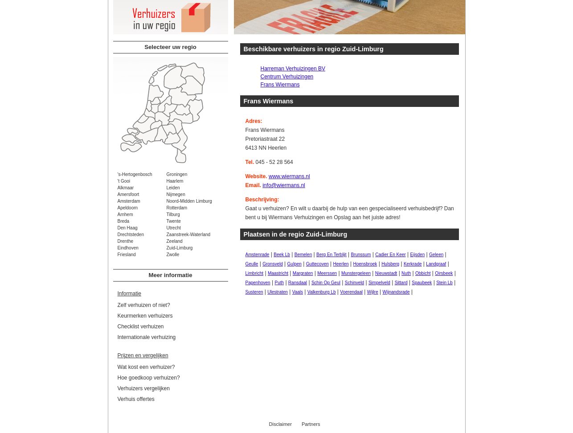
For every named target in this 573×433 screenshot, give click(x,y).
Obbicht (422, 273)
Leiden (173, 187)
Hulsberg (390, 263)
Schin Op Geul (325, 282)
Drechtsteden (131, 234)
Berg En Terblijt (331, 254)
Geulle (252, 263)
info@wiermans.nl (283, 185)
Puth (279, 282)
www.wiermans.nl (289, 176)
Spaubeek (422, 282)
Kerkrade (413, 263)
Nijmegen (176, 194)
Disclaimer (280, 424)
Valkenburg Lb (321, 292)
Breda (124, 221)
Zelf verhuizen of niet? (144, 305)
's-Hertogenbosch (135, 174)
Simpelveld (379, 282)
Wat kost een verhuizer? (146, 367)
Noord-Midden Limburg (189, 201)
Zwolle (173, 254)
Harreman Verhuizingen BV (293, 68)
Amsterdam (129, 201)
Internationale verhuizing (147, 337)
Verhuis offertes (136, 399)
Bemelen (303, 254)
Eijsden (417, 254)
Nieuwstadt (386, 273)
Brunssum (361, 254)
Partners (311, 424)
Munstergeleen (356, 273)
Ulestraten (277, 292)
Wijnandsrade (396, 292)
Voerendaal (351, 292)
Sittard (401, 282)
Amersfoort (128, 194)
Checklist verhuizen (141, 326)
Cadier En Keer (390, 254)
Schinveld (354, 282)
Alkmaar (126, 187)
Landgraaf (436, 263)
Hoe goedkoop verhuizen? (149, 378)
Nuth (406, 273)
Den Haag (128, 227)
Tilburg (173, 214)
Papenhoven (258, 282)
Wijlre (372, 292)
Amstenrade (258, 254)
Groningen (177, 174)
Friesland (127, 254)
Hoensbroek (365, 263)
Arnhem (125, 214)
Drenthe (126, 241)
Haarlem (175, 181)
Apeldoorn (128, 207)
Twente (174, 221)
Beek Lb (282, 254)
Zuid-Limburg (180, 247)
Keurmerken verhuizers (145, 316)
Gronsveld (272, 263)
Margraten (303, 273)
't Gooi (124, 181)
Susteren (254, 292)
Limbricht (255, 273)
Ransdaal (297, 282)
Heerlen (341, 263)
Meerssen (327, 273)
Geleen (436, 254)
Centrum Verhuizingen (287, 77)
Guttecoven (317, 263)
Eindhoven (128, 247)
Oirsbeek (444, 273)
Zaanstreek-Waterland (189, 234)
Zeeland (175, 241)
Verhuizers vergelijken (144, 388)
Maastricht (278, 273)
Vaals (297, 292)
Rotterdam (177, 207)
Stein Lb (444, 282)
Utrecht (174, 227)
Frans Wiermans (280, 85)
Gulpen (294, 263)
